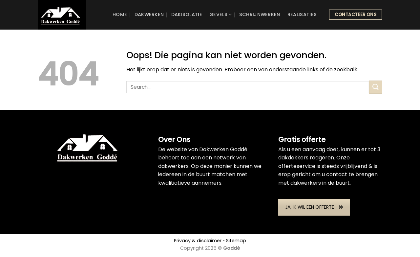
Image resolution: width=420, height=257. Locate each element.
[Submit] (375, 87)
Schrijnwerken (259, 14)
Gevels (220, 14)
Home (120, 14)
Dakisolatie (186, 14)
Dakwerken (149, 14)
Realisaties (302, 14)
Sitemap (236, 240)
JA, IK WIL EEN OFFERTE (314, 207)
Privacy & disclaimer (197, 240)
